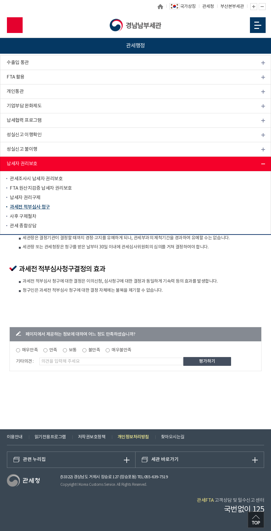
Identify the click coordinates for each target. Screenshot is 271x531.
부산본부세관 (232, 6)
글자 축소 (262, 6)
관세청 (208, 6)
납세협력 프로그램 (24, 120)
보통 (73, 350)
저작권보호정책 (92, 437)
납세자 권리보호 (22, 163)
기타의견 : (25, 361)
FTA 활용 (16, 77)
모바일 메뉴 (257, 25)
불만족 (94, 350)
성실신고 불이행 (22, 149)
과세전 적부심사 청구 (30, 207)
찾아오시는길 (173, 437)
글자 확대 (253, 6)
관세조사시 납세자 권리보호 (36, 179)
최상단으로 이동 (256, 520)
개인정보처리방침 (133, 437)
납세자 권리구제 (25, 197)
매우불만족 (121, 350)
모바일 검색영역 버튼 (15, 25)
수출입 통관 (18, 62)
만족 (53, 350)
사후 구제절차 (23, 216)
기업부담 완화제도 (24, 106)
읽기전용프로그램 (50, 437)
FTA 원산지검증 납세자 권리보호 (41, 188)
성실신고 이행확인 (24, 135)
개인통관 (15, 91)
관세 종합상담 (23, 226)
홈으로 (160, 6)
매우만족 (30, 350)
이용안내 (15, 437)
